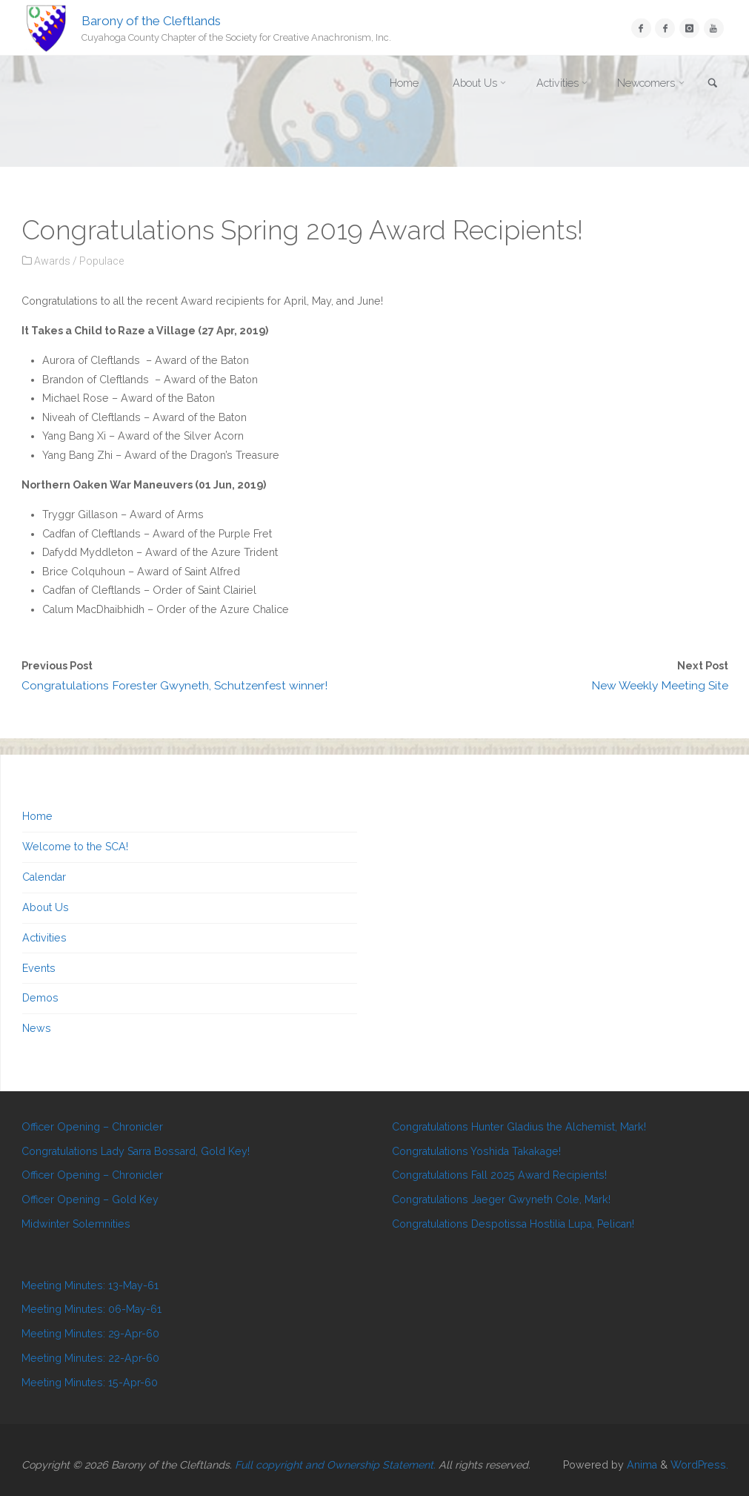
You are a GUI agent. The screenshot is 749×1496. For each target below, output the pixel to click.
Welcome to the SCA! (75, 847)
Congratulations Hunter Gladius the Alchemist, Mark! (519, 1127)
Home (37, 816)
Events (39, 968)
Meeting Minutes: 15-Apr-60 (89, 1383)
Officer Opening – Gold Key (90, 1199)
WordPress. (699, 1465)
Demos (40, 998)
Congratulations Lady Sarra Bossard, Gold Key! (135, 1151)
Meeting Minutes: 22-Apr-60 (90, 1358)
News (36, 1028)
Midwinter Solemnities (75, 1224)
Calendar (44, 877)
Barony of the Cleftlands (151, 20)
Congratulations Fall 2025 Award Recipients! (499, 1175)
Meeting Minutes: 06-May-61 (91, 1309)
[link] (713, 84)
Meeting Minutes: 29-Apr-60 (90, 1334)
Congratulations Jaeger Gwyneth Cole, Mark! (501, 1199)
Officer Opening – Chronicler (92, 1127)
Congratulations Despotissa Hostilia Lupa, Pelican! (513, 1224)
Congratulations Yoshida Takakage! (476, 1151)
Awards (52, 261)
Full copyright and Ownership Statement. (335, 1465)
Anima (640, 1465)
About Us (45, 907)
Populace (101, 261)
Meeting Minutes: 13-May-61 (90, 1285)
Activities (44, 938)
